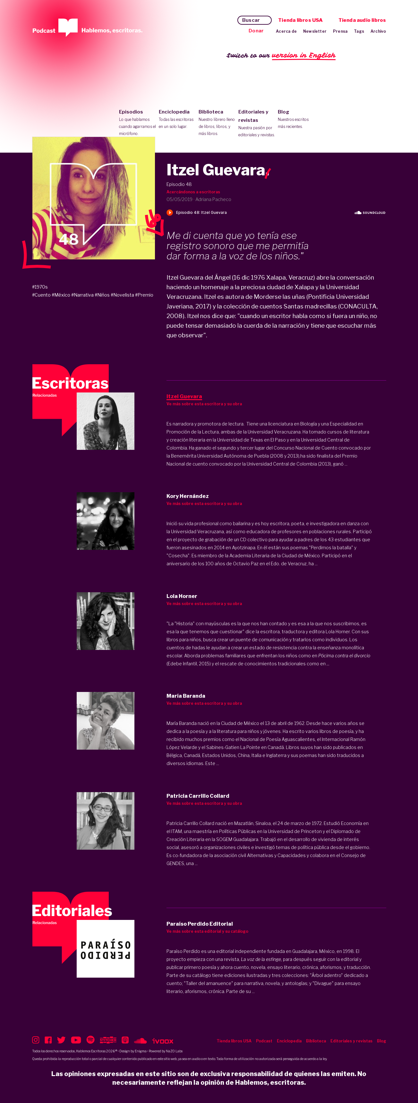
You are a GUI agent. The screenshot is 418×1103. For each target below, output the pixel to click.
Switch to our (281, 55)
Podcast (264, 1041)
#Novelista (122, 295)
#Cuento (41, 295)
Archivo (378, 31)
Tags (359, 31)
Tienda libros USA (300, 20)
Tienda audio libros (362, 20)
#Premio (144, 295)
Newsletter (315, 31)
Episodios (137, 123)
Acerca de (286, 31)
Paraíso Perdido (183, 951)
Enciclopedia (177, 119)
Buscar (251, 20)
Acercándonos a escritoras (193, 191)
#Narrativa (82, 295)
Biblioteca (217, 123)
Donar (256, 31)
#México (61, 295)
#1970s (40, 287)
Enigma (141, 1051)
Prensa (340, 31)
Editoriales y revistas (256, 124)
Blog (296, 119)
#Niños (102, 295)
